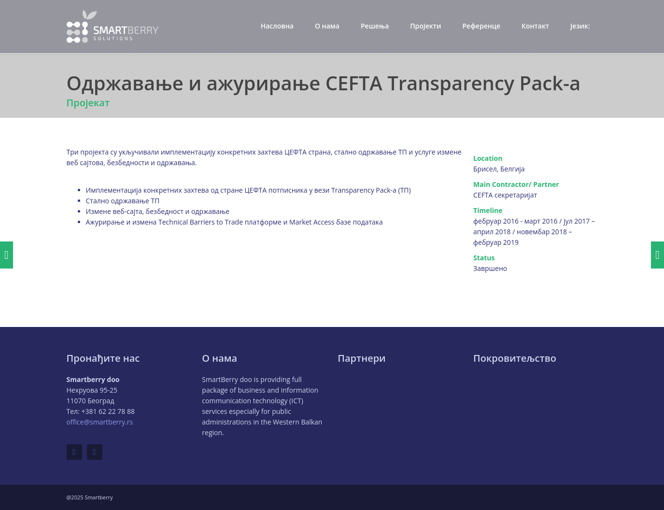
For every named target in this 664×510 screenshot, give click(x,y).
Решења (375, 26)
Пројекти (425, 26)
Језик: (581, 26)
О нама (327, 26)
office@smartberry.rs (100, 421)
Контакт (535, 26)
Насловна (277, 26)
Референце (481, 26)
